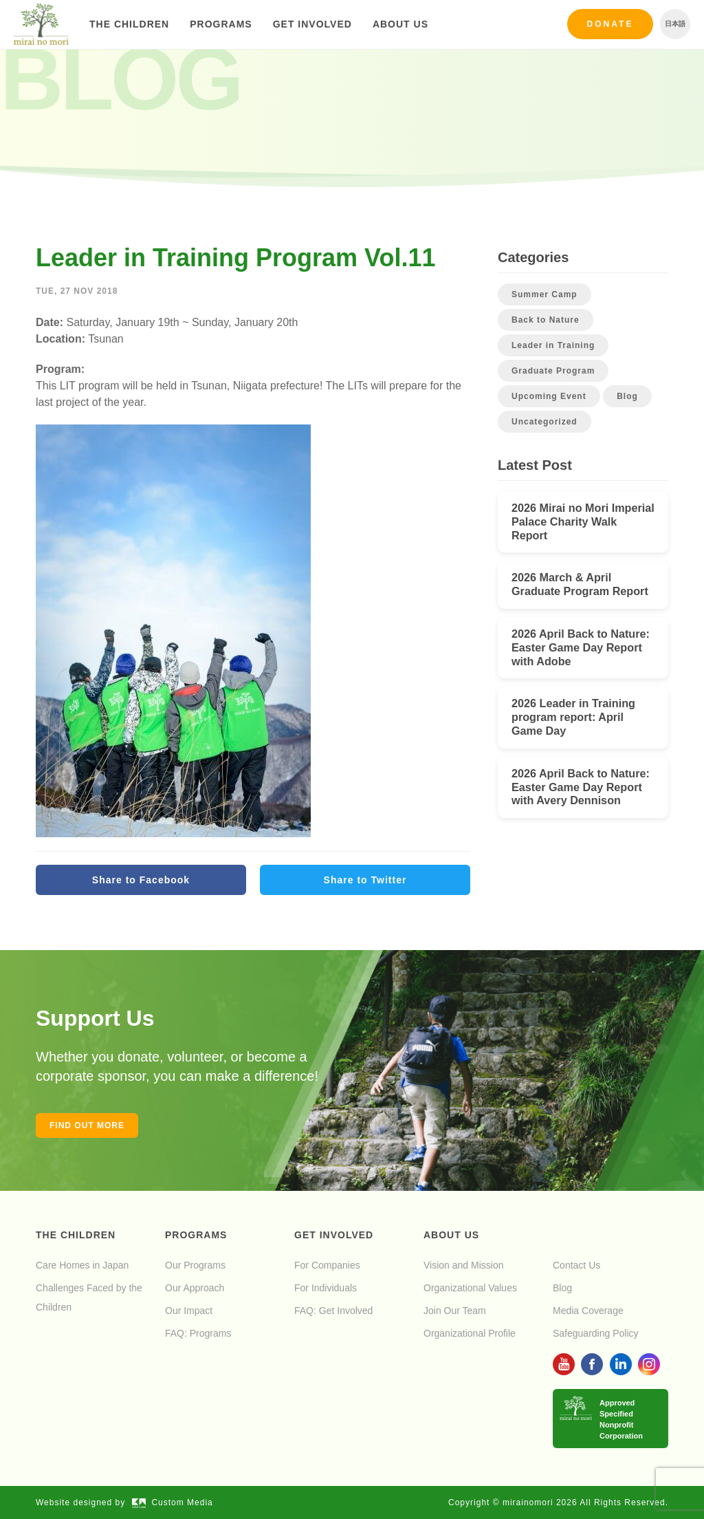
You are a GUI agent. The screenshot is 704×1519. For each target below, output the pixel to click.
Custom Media (172, 1502)
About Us (400, 24)
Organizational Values (470, 1287)
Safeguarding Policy (596, 1333)
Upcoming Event (549, 396)
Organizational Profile (470, 1333)
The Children (129, 24)
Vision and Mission (463, 1265)
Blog (627, 396)
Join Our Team (455, 1310)
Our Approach (194, 1287)
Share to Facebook (141, 879)
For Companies (327, 1265)
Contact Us (576, 1265)
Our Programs (195, 1265)
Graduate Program (553, 371)
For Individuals (325, 1287)
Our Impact (188, 1310)
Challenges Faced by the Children (89, 1297)
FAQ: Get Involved (333, 1310)
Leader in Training (553, 345)
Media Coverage (588, 1310)
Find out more (87, 1125)
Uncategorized (545, 422)
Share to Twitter (365, 879)
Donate (610, 24)
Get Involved (312, 24)
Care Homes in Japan (82, 1265)
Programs (221, 24)
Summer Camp (545, 294)
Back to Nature (546, 320)
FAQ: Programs (198, 1333)
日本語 (675, 24)
